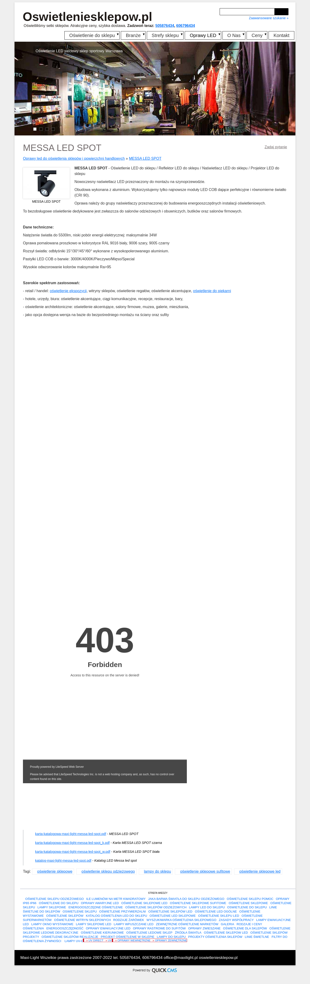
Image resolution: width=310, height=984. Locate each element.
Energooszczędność (64, 928)
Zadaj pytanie (276, 147)
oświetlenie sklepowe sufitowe (205, 871)
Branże (133, 35)
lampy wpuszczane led (134, 924)
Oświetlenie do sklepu (92, 35)
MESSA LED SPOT (145, 158)
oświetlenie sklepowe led (259, 871)
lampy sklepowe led (93, 924)
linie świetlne (257, 937)
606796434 (185, 26)
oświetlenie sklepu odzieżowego (108, 871)
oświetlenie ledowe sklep (149, 932)
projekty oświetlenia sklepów (215, 937)
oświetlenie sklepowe (54, 871)
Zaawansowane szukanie (267, 18)
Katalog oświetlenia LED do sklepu (116, 915)
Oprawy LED (203, 35)
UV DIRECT (96, 940)
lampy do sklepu (157, 871)
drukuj (288, 957)
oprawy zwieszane (204, 928)
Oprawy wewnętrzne (134, 940)
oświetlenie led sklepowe (173, 915)
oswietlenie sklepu (80, 911)
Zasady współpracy (236, 920)
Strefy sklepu (165, 35)
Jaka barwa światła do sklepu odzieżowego (186, 899)
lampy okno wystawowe (52, 924)
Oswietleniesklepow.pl (87, 16)
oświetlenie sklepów (64, 915)
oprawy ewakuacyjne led (108, 928)
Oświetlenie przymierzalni (122, 911)
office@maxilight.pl (181, 957)
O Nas (234, 35)
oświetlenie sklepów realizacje (70, 937)
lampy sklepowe (51, 907)
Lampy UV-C (73, 941)
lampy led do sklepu (207, 907)
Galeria (227, 924)
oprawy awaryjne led (100, 903)
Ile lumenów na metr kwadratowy (116, 899)
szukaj (282, 12)
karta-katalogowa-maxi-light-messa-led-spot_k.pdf (72, 843)
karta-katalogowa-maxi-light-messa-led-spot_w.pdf (72, 852)
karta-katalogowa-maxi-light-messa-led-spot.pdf (70, 834)
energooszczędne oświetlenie (96, 907)
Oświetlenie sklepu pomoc (250, 899)
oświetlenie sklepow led (226, 932)
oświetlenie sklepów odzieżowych (155, 907)
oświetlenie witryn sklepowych (82, 920)
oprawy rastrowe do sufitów (159, 928)
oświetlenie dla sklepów (245, 928)
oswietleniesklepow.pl (218, 957)
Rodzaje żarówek (128, 920)
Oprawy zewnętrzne (171, 940)
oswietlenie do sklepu (247, 907)
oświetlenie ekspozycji (68, 291)
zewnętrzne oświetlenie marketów (187, 924)
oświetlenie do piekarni (212, 291)
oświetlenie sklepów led (170, 911)
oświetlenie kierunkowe (102, 932)
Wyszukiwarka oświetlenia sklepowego (181, 920)
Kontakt (281, 35)
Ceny (256, 35)
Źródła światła (188, 932)
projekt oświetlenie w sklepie (127, 937)
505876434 (164, 26)
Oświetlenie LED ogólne (216, 911)
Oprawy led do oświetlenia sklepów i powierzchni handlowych (74, 158)
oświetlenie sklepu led (218, 915)
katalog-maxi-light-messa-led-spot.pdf (63, 860)
